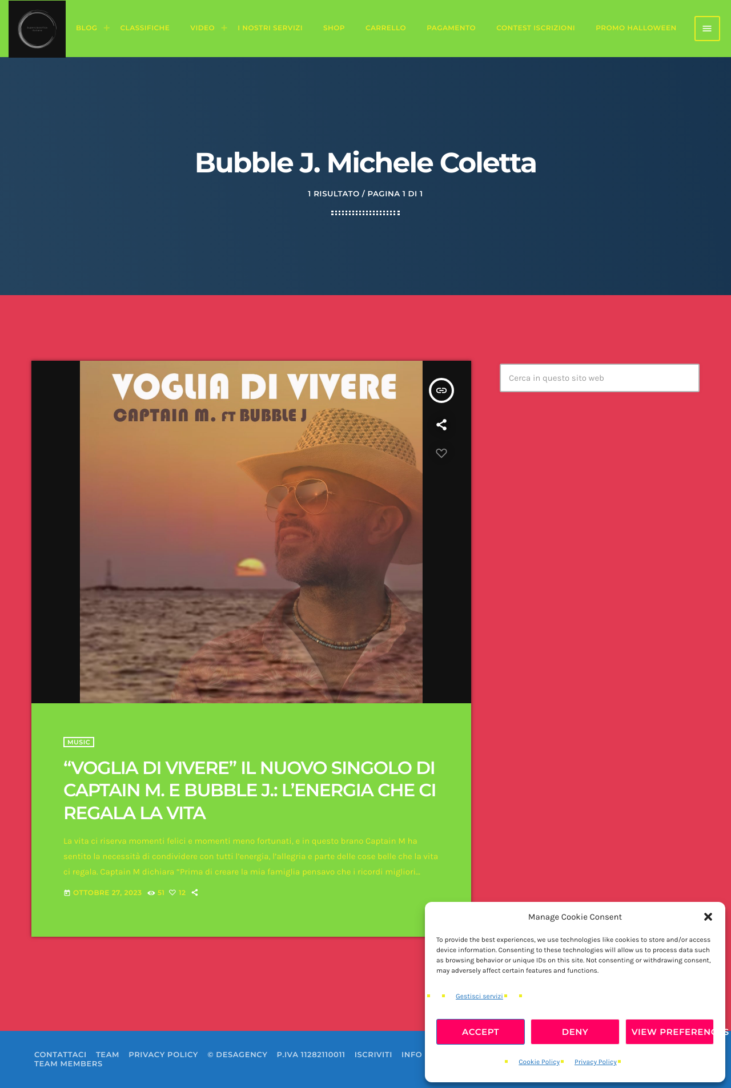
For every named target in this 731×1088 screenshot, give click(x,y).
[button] (708, 916)
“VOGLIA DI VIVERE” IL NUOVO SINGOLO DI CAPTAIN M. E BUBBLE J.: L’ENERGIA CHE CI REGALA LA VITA (249, 790)
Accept (480, 1031)
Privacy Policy (596, 1062)
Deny (575, 1031)
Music (78, 742)
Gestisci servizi (479, 997)
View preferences (673, 1031)
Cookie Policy (539, 1062)
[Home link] (37, 28)
